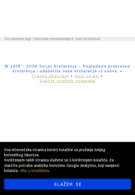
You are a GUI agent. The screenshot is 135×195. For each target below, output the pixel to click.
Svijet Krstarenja (81, 11)
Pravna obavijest (50, 76)
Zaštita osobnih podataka (67, 81)
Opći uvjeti (87, 76)
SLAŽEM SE (68, 184)
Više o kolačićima (34, 170)
